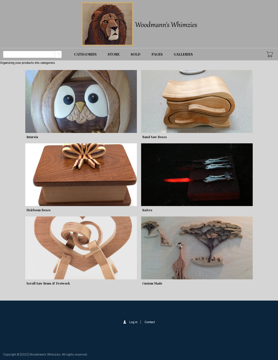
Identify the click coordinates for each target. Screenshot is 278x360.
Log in (133, 322)
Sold (135, 54)
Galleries (183, 54)
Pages (157, 54)
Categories (85, 54)
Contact (150, 322)
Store (114, 54)
